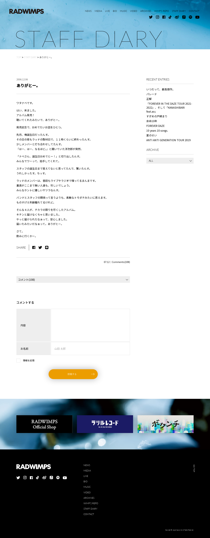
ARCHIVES (89, 498)
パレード (151, 94)
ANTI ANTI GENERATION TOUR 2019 (168, 140)
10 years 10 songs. (157, 130)
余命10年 (151, 121)
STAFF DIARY (90, 509)
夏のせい (151, 135)
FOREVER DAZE (155, 126)
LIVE (86, 476)
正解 (149, 99)
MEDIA (87, 470)
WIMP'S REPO (91, 503)
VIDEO (87, 492)
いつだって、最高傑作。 (160, 89)
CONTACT (89, 514)
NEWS (87, 465)
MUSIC (87, 487)
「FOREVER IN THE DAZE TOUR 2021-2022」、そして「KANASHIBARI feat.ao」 (169, 107)
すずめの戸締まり (156, 116)
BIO (85, 481)
